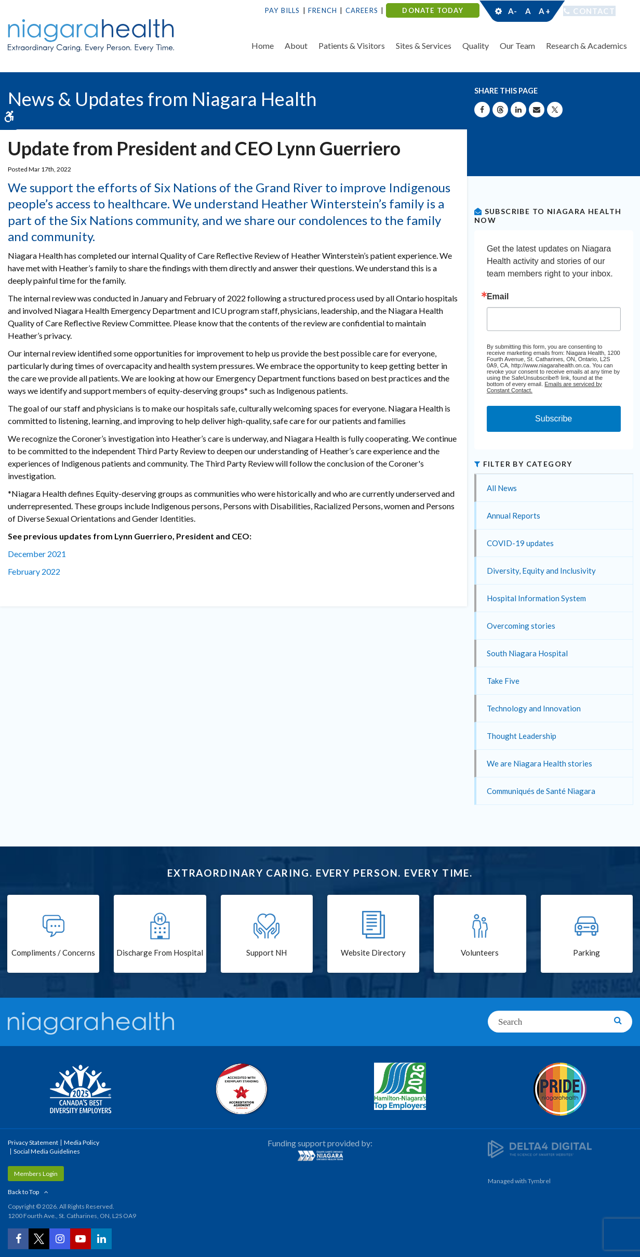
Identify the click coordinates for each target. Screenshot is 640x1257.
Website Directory (373, 953)
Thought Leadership (521, 735)
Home (262, 45)
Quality (475, 45)
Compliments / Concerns (53, 953)
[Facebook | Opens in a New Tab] (18, 1238)
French (322, 10)
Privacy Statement (33, 1142)
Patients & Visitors (351, 45)
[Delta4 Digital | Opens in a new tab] (540, 1148)
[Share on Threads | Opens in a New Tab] (500, 109)
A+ (544, 11)
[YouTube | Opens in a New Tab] (80, 1238)
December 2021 (37, 554)
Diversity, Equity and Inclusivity (541, 570)
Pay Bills (282, 10)
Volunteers (480, 953)
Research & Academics (586, 45)
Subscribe (553, 418)
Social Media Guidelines (47, 1151)
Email (498, 297)
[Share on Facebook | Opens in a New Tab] (482, 109)
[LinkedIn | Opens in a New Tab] (101, 1238)
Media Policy (81, 1142)
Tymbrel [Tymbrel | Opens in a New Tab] (539, 1181)
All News (502, 488)
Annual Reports (513, 515)
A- (512, 11)
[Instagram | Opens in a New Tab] (59, 1238)
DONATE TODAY (432, 10)
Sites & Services (423, 45)
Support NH (266, 953)
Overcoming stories (521, 625)
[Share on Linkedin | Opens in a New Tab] (518, 109)
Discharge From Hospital (159, 953)
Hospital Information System (536, 598)
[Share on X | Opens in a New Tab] (555, 109)
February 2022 (34, 571)
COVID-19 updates (520, 543)
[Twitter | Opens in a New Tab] (39, 1238)
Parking (586, 953)
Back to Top (23, 1192)
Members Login (36, 1173)
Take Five (503, 680)
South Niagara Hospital (527, 653)
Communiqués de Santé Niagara (541, 791)
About (296, 45)
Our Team (517, 45)
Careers (361, 10)
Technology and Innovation (534, 708)
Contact (594, 11)
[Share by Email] (536, 109)
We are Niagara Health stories (539, 763)
